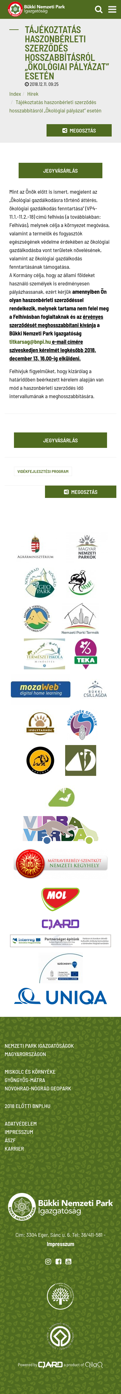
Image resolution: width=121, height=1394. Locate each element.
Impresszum (60, 1243)
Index (15, 93)
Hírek (32, 93)
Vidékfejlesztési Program (43, 471)
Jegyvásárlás (60, 170)
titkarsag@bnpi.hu (30, 341)
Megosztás (79, 130)
